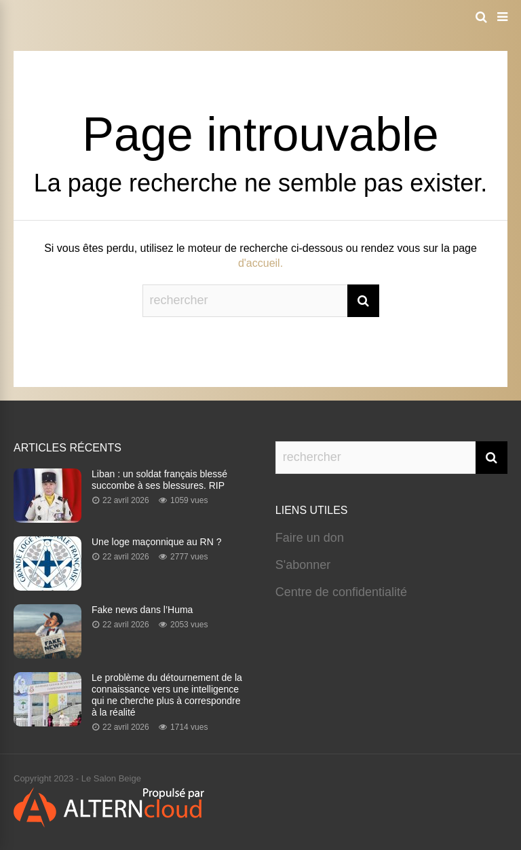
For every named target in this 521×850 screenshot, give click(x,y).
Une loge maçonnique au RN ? (156, 541)
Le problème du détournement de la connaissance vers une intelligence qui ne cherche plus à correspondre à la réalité (167, 695)
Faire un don (309, 537)
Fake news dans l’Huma (142, 609)
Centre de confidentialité (341, 592)
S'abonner (303, 565)
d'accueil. (260, 263)
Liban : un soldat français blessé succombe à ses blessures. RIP (159, 479)
